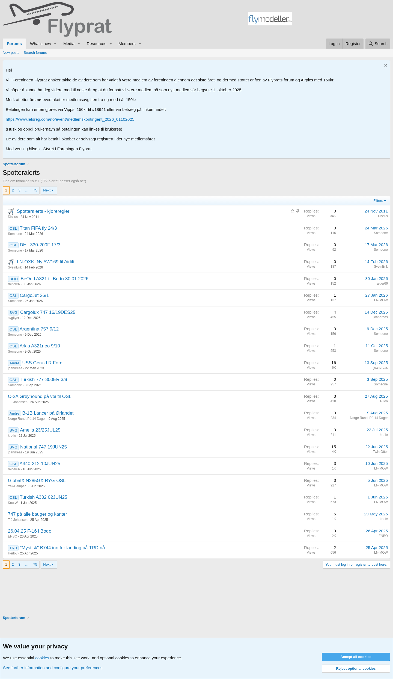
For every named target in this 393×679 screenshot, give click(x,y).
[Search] (377, 44)
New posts (11, 53)
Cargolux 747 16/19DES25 (47, 312)
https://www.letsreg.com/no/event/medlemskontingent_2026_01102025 (70, 119)
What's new (40, 43)
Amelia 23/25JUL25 (40, 430)
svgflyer (13, 318)
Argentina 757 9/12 (39, 329)
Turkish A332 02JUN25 (43, 497)
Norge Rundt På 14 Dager (27, 419)
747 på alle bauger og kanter (37, 514)
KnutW (13, 503)
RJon (384, 401)
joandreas (380, 317)
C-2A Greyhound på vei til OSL (39, 396)
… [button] (27, 190)
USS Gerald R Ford (42, 362)
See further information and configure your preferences (52, 667)
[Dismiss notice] (385, 66)
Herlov (12, 553)
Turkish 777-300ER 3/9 (43, 379)
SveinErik (15, 267)
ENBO (12, 536)
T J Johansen (18, 402)
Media (69, 43)
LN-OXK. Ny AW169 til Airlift (46, 261)
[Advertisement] (341, 19)
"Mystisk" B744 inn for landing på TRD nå (62, 547)
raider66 (14, 284)
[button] (55, 44)
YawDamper (17, 486)
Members (127, 43)
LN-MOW (381, 300)
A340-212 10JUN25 (40, 463)
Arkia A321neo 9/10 (40, 346)
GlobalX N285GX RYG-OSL (37, 480)
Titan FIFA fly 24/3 (38, 228)
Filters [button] (378, 201)
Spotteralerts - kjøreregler (43, 211)
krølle (12, 436)
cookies (42, 658)
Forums (14, 43)
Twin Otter (380, 452)
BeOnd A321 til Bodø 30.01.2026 (54, 278)
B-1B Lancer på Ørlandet (48, 413)
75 (35, 190)
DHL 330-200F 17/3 (40, 244)
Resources (96, 43)
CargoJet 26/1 (34, 295)
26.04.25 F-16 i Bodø (30, 531)
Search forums (35, 53)
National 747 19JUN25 (43, 447)
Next (46, 190)
